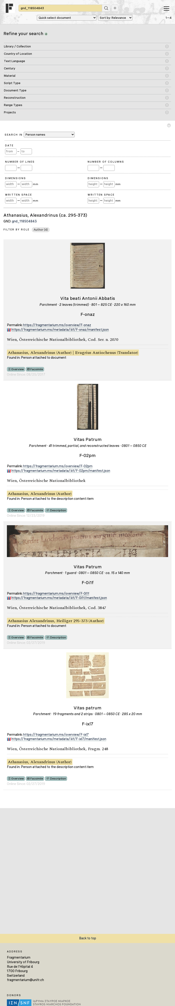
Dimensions (15, 178)
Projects (10, 112)
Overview (17, 369)
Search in (40, 134)
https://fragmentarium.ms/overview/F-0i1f (56, 593)
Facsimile (36, 369)
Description (58, 510)
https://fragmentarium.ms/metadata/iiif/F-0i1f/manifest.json (59, 598)
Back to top (87, 938)
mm (35, 184)
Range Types (13, 105)
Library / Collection (17, 46)
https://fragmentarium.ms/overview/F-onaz (57, 325)
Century (9, 68)
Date (9, 145)
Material (9, 75)
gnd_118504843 (24, 221)
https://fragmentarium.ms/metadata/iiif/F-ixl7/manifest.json (58, 739)
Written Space (18, 194)
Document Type (15, 90)
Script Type (12, 83)
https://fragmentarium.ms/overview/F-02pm (57, 466)
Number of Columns (106, 161)
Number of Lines (20, 161)
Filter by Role (16, 229)
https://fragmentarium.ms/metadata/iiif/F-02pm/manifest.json (60, 471)
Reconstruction (15, 97)
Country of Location (18, 53)
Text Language (14, 61)
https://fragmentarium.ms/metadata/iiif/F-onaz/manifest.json (60, 329)
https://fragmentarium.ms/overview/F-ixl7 (56, 734)
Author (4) (41, 229)
